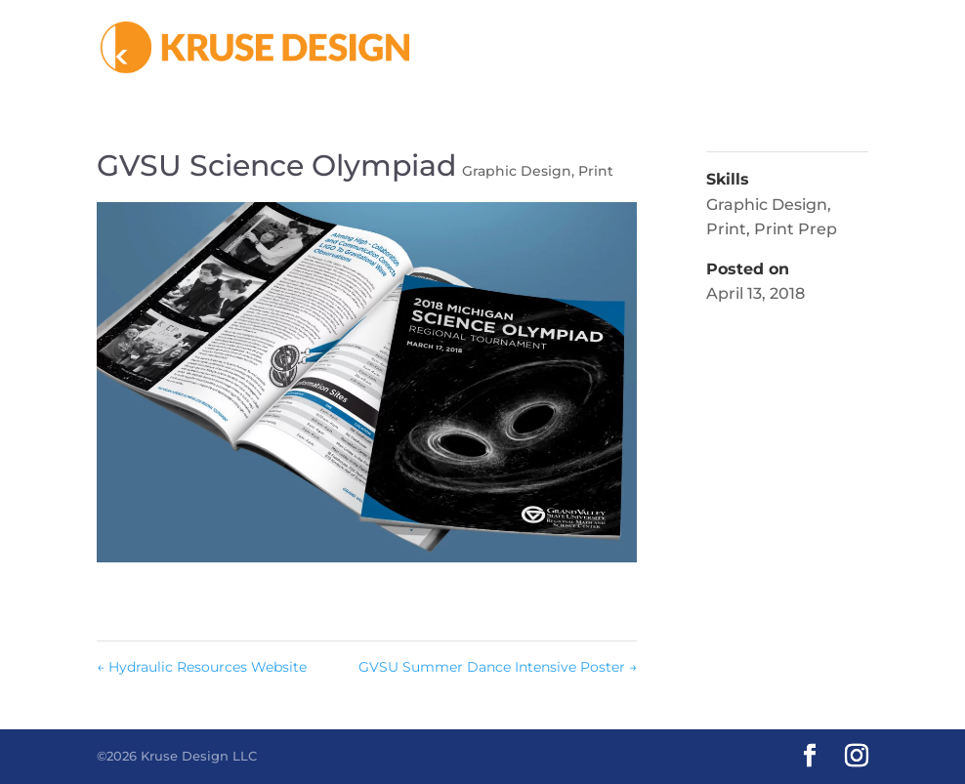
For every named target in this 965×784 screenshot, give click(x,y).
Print (595, 171)
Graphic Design (516, 171)
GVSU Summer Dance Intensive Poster (497, 667)
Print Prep (795, 229)
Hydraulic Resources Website (202, 667)
